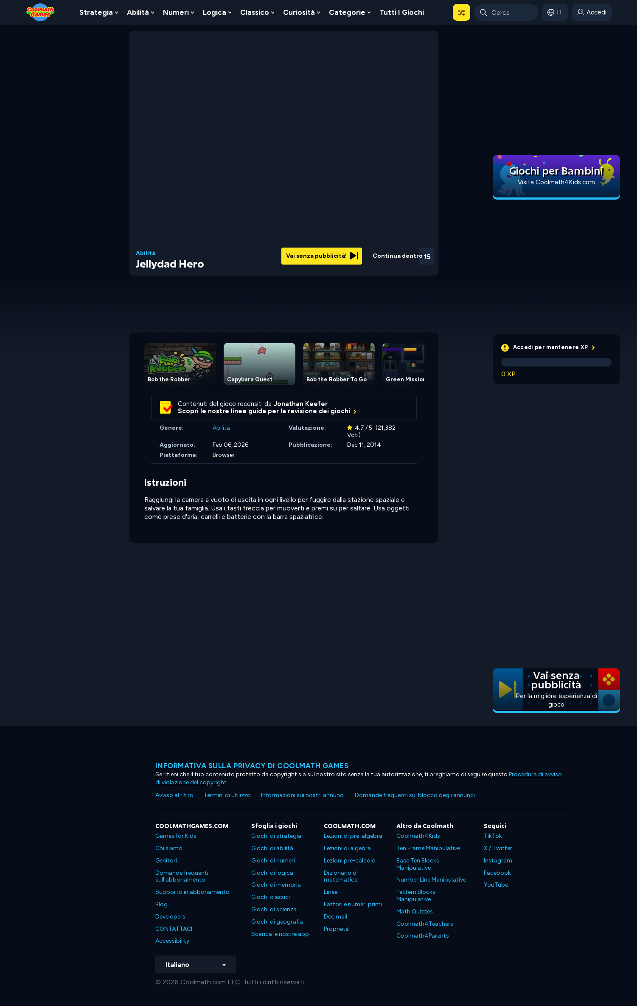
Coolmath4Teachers (424, 923)
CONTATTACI (173, 929)
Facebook (497, 872)
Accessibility (172, 940)
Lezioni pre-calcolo (350, 860)
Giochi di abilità (272, 848)
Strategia (96, 12)
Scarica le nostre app (280, 934)
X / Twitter (498, 848)
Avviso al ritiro (174, 795)
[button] (461, 12)
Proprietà (336, 929)
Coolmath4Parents (422, 935)
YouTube (496, 884)
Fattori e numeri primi (353, 904)
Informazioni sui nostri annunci (303, 795)
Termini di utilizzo (227, 795)
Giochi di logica (272, 872)
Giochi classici (270, 897)
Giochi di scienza (274, 909)
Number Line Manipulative (431, 879)
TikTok (493, 836)
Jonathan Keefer (301, 404)
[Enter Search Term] (506, 12)
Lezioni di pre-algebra (353, 836)
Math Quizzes (414, 911)
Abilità (138, 12)
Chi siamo (168, 848)
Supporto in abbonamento (192, 892)
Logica (214, 12)
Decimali (335, 916)
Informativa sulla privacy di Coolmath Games (252, 765)
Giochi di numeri (273, 860)
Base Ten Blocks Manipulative (417, 864)
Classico (254, 12)
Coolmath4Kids (418, 836)
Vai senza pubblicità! (322, 256)
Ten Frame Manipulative (428, 848)
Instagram (498, 860)
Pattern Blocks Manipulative (415, 895)
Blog (161, 904)
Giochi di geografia (277, 921)
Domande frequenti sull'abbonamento (181, 876)
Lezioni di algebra (347, 848)
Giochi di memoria (276, 884)
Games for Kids (175, 836)
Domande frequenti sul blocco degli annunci (415, 795)
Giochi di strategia (276, 836)
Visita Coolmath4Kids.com (556, 182)
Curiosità (299, 12)
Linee (330, 892)
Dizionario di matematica (341, 876)
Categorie (347, 12)
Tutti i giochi (401, 12)
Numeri (176, 12)
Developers (170, 916)
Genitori (166, 860)
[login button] (592, 12)
